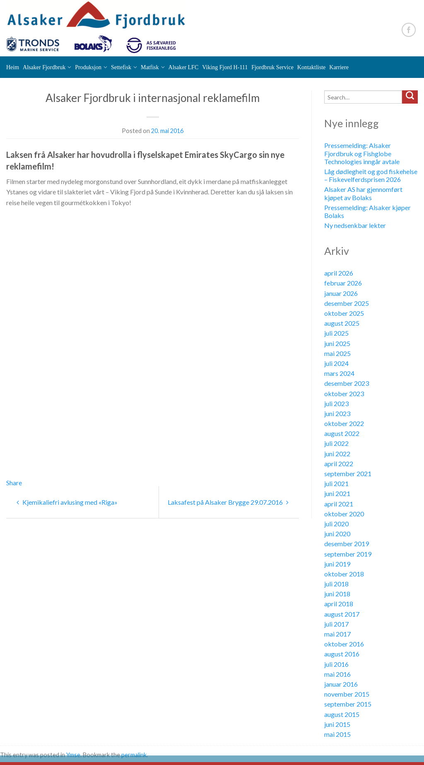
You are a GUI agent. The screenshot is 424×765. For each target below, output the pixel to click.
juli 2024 (336, 363)
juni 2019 (337, 564)
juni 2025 (337, 343)
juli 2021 (336, 483)
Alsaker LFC (184, 67)
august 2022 (341, 433)
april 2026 (338, 273)
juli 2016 (336, 664)
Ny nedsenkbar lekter (355, 225)
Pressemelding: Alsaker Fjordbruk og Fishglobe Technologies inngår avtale (362, 153)
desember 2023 (346, 383)
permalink (134, 754)
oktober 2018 (344, 574)
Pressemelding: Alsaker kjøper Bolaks (367, 211)
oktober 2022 (344, 423)
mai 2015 (337, 734)
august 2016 (341, 654)
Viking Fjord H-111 (225, 67)
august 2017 (341, 614)
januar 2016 (341, 684)
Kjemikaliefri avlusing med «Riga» (67, 502)
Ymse (73, 754)
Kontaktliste (311, 67)
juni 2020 (337, 533)
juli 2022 (336, 443)
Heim (12, 67)
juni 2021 (337, 493)
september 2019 (347, 554)
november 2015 (346, 694)
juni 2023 (337, 413)
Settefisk (121, 67)
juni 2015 (337, 724)
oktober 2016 (344, 644)
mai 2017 (337, 634)
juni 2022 (337, 454)
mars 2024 (339, 373)
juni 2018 (337, 594)
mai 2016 (337, 674)
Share (14, 483)
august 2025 (341, 323)
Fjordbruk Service (272, 67)
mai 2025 (337, 353)
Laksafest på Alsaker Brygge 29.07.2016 (228, 502)
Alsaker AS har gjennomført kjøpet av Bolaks (363, 193)
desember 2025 (346, 303)
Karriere (339, 67)
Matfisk (150, 67)
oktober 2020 (344, 514)
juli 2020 (336, 524)
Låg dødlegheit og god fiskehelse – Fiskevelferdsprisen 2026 (370, 175)
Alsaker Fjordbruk (44, 67)
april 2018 (338, 604)
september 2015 (347, 704)
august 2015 (341, 714)
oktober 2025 (344, 313)
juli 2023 (336, 403)
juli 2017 (336, 624)
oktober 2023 (344, 393)
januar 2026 (341, 293)
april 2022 (338, 463)
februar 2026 (343, 283)
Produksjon (88, 67)
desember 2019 (346, 543)
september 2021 (347, 473)
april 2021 (338, 504)
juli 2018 (336, 584)
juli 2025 (336, 333)
